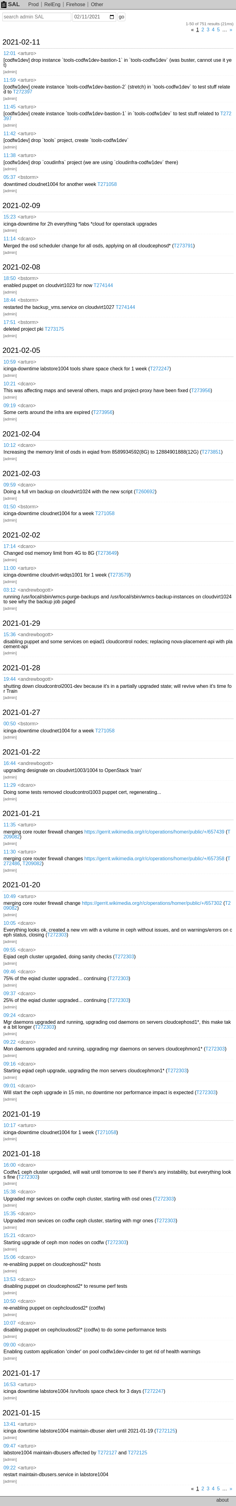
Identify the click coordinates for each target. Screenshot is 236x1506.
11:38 (9, 155)
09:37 (9, 993)
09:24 (9, 1015)
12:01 (9, 53)
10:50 (9, 1301)
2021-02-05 (21, 350)
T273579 (119, 575)
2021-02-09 (21, 205)
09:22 (9, 1042)
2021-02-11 (21, 42)
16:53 (9, 1384)
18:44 (9, 300)
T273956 (200, 390)
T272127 (107, 1452)
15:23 (9, 216)
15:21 (9, 1235)
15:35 (9, 1213)
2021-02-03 (21, 473)
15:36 (9, 634)
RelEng (52, 4)
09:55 (9, 949)
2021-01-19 (21, 1114)
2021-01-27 (21, 712)
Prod (33, 4)
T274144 (103, 285)
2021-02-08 (21, 267)
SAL (10, 4)
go (121, 16)
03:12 (9, 590)
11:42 (9, 133)
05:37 (9, 177)
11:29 (9, 785)
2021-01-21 (21, 813)
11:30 (9, 851)
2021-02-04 (21, 434)
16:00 (9, 1165)
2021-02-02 (21, 535)
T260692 (145, 491)
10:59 (9, 362)
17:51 (9, 322)
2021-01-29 (21, 623)
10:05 (9, 923)
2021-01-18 (21, 1153)
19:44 (9, 679)
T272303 (56, 934)
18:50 (9, 278)
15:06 (9, 1257)
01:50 (9, 506)
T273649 (107, 553)
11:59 (9, 80)
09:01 (9, 1085)
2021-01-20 (21, 884)
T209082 (32, 863)
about (222, 1500)
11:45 (9, 106)
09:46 (9, 971)
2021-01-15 (21, 1412)
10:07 (9, 1323)
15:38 (9, 1191)
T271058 (107, 184)
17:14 (9, 546)
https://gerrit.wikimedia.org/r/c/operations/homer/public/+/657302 (152, 903)
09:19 (9, 405)
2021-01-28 (21, 667)
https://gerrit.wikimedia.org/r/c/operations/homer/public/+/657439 (154, 831)
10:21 (9, 383)
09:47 (9, 1446)
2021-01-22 (21, 752)
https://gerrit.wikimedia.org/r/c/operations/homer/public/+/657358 (154, 858)
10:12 (9, 445)
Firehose (75, 4)
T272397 (22, 91)
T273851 (211, 452)
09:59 (9, 484)
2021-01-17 (21, 1373)
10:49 (9, 896)
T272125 (165, 1430)
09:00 (9, 1344)
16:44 (9, 763)
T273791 (183, 245)
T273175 (54, 329)
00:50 (9, 723)
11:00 (9, 568)
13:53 (9, 1279)
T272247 (159, 368)
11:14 (9, 238)
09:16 (9, 1063)
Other (97, 4)
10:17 (9, 1125)
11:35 (9, 824)
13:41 (9, 1424)
